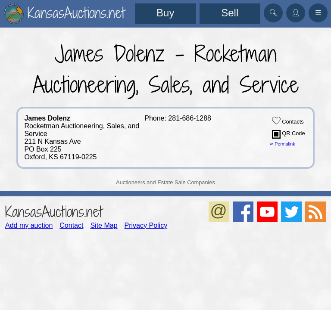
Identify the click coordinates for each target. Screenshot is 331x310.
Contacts (288, 120)
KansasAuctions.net (53, 212)
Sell (229, 13)
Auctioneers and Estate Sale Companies (165, 182)
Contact (71, 225)
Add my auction (29, 225)
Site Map (103, 225)
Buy (165, 13)
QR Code (288, 134)
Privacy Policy (146, 225)
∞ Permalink (282, 143)
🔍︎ (273, 12)
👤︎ (295, 12)
